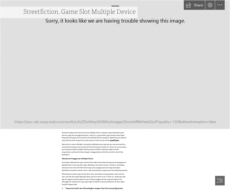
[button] (194, 5)
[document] (115, 95)
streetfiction (114, 140)
